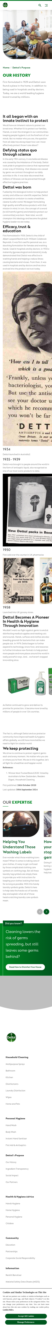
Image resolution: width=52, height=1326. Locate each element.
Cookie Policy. (8, 1310)
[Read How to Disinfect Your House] (25, 967)
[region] (26, 1307)
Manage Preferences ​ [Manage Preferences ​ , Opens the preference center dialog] (26, 1322)
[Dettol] (5, 5)
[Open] (40, 5)
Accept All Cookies (26, 1316)
